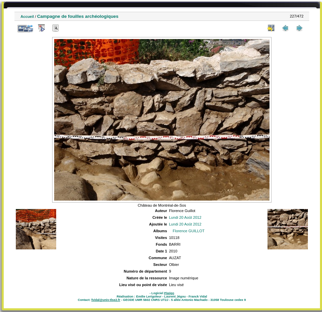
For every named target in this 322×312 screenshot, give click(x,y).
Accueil (27, 16)
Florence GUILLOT (189, 231)
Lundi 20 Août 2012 (185, 217)
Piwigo (169, 293)
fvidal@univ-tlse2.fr (105, 300)
